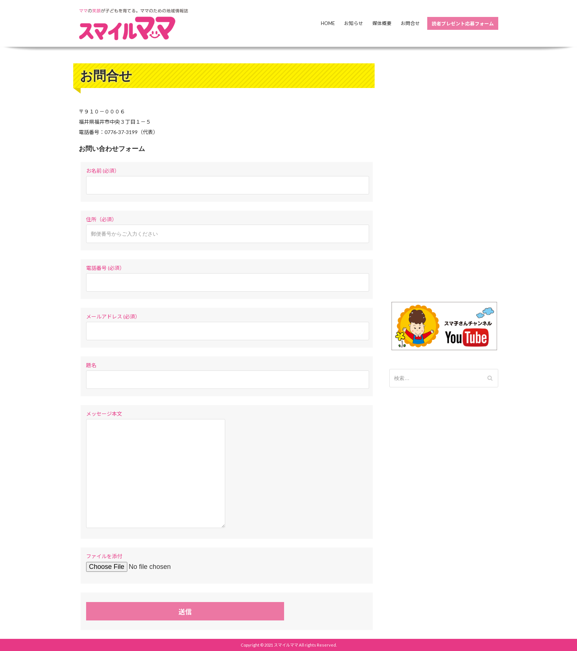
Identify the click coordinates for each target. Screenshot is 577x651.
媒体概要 (382, 23)
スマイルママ (286, 645)
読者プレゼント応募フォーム (463, 24)
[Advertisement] (443, 173)
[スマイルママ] (134, 24)
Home (328, 23)
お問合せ (410, 23)
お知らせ (353, 23)
